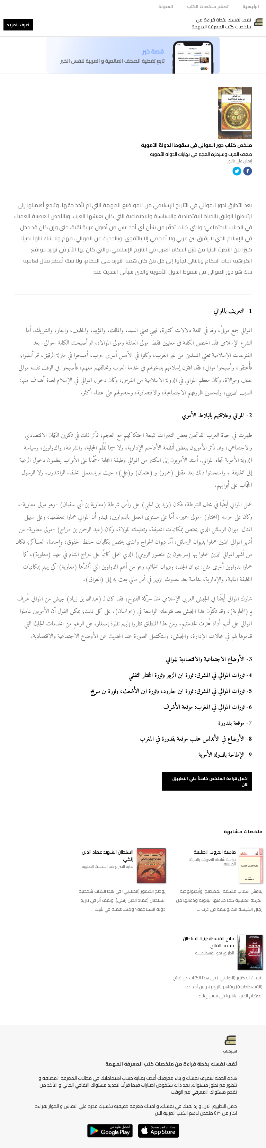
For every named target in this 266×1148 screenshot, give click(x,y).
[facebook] (247, 172)
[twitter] (236, 172)
